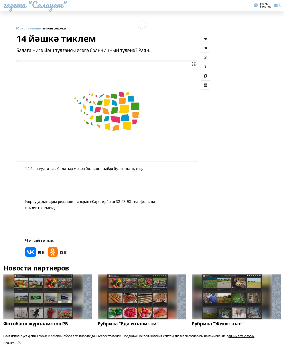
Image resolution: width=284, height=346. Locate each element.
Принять (9, 343)
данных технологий (240, 336)
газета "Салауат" (35, 4)
